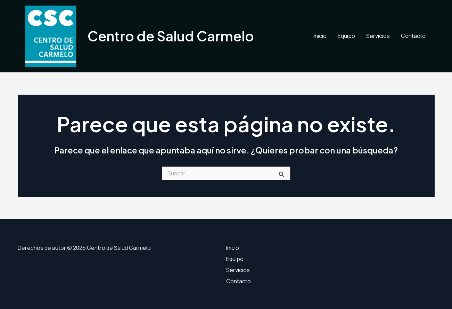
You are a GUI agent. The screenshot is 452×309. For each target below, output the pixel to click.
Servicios (378, 36)
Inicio (320, 36)
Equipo (346, 36)
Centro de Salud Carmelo (171, 36)
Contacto (413, 36)
